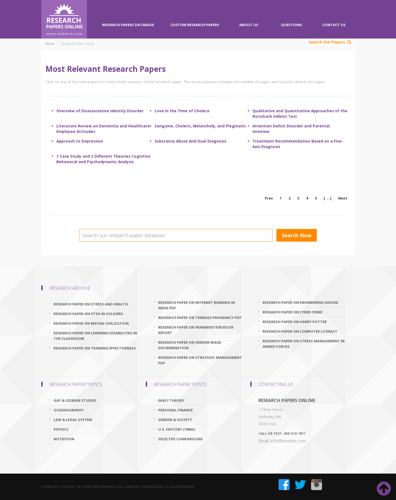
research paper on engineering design (300, 302)
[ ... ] (327, 198)
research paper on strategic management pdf (200, 360)
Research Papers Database (128, 24)
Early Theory (171, 400)
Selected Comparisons (180, 438)
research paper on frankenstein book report (195, 330)
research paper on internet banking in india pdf (196, 305)
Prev (269, 198)
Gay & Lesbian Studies (75, 400)
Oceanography (69, 410)
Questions (291, 24)
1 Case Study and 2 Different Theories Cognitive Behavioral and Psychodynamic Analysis (103, 159)
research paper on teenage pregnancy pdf (199, 317)
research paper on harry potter (295, 321)
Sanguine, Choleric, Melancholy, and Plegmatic (200, 126)
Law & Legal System (73, 419)
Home (49, 43)
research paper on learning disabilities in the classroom (95, 335)
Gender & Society (175, 419)
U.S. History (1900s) (176, 429)
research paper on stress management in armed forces (304, 343)
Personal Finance (175, 410)
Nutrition (64, 438)
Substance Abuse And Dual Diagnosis (190, 141)
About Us (248, 24)
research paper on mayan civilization (91, 323)
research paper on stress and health (91, 304)
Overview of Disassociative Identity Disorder (100, 110)
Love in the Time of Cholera (182, 110)
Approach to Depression (79, 141)
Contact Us (334, 24)
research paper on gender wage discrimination (189, 345)
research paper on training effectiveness (95, 348)
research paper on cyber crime (292, 312)
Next (342, 198)
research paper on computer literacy (300, 331)
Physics (61, 429)
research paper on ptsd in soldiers (88, 313)
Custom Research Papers (194, 24)
